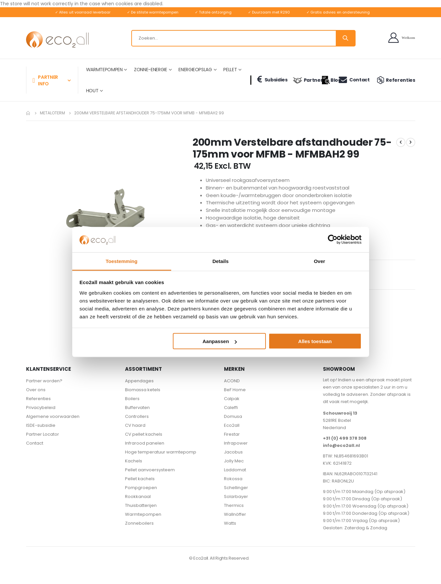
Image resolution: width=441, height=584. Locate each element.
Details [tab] (220, 261)
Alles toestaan (315, 341)
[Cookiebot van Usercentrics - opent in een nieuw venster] (333, 240)
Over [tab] (319, 261)
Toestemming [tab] (121, 261)
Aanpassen (220, 341)
